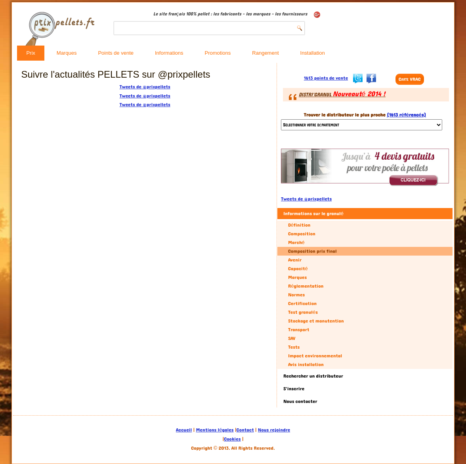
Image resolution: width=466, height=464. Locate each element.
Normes (296, 294)
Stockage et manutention (316, 321)
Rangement (265, 53)
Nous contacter (300, 401)
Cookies (232, 439)
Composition (301, 233)
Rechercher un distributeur (313, 376)
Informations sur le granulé (313, 213)
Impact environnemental (315, 355)
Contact (245, 430)
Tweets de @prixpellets (145, 87)
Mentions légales (215, 430)
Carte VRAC (410, 79)
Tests (294, 347)
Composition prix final (312, 251)
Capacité (298, 268)
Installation (312, 53)
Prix (30, 53)
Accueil (184, 430)
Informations (169, 53)
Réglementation (305, 286)
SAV (292, 338)
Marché (296, 242)
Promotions (218, 53)
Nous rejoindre (274, 430)
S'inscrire (293, 388)
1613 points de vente (326, 78)
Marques (67, 53)
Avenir (295, 260)
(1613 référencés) (406, 115)
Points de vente (116, 53)
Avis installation (306, 364)
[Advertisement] (77, 229)
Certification (302, 303)
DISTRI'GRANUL (342, 94)
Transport (298, 329)
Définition (299, 225)
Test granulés (303, 312)
